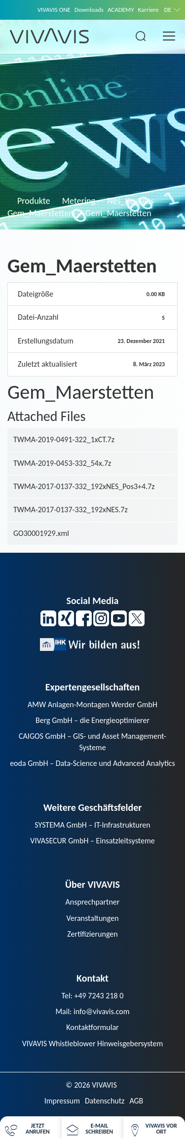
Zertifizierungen (92, 934)
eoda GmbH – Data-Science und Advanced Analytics (92, 763)
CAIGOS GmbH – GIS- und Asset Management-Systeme (92, 741)
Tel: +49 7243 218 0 (93, 995)
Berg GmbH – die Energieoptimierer (92, 720)
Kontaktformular (92, 1027)
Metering (78, 200)
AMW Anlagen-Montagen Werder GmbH (92, 704)
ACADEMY (121, 9)
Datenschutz (104, 1100)
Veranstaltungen (92, 918)
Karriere (148, 9)
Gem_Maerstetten (40, 213)
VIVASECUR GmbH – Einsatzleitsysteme (92, 840)
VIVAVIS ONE (54, 9)
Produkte (33, 200)
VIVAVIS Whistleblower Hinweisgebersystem (92, 1043)
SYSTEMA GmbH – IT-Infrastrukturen (92, 825)
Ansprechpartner (93, 902)
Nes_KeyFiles (130, 200)
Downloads (89, 9)
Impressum (62, 1100)
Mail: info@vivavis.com (92, 1011)
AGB (136, 1100)
